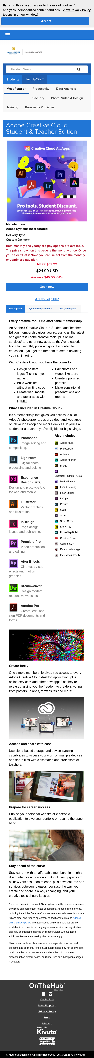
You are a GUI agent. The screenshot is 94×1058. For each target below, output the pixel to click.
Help (47, 1017)
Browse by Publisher (39, 107)
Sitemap (47, 1023)
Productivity (40, 89)
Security (38, 98)
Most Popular (16, 89)
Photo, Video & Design (67, 98)
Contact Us (47, 999)
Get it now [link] (47, 287)
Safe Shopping (47, 1005)
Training (12, 107)
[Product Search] (38, 69)
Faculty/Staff (34, 79)
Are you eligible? (47, 299)
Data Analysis (66, 89)
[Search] (79, 69)
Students (12, 79)
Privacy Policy (47, 1011)
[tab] (15, 309)
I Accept (62, 21)
